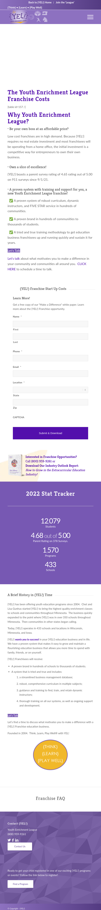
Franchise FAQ (50, 798)
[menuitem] (88, 17)
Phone (17, 351)
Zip (15, 407)
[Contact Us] (20, 846)
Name (17, 316)
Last (15, 341)
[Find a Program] (20, 884)
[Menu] (88, 17)
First (16, 329)
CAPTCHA (18, 417)
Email (17, 366)
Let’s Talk (14, 250)
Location (19, 382)
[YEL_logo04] (42, 17)
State (16, 395)
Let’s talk (14, 258)
